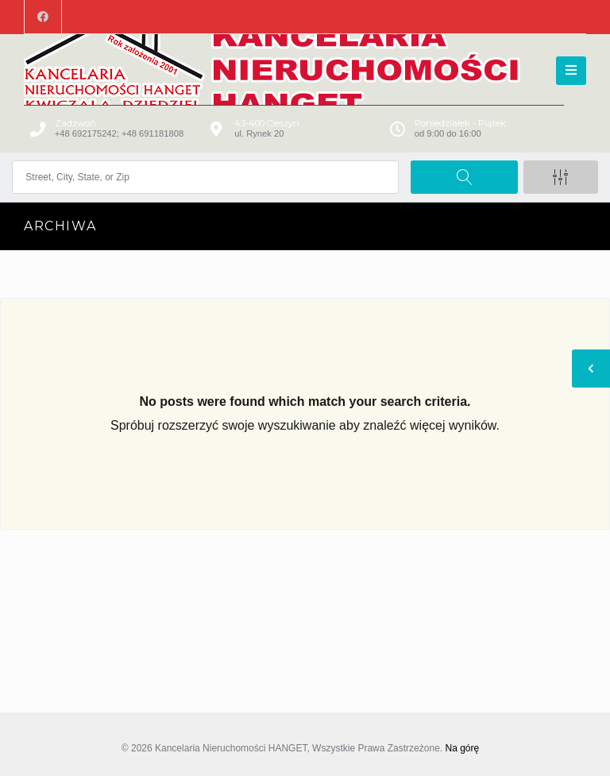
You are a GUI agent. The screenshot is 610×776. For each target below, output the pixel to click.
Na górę (462, 748)
